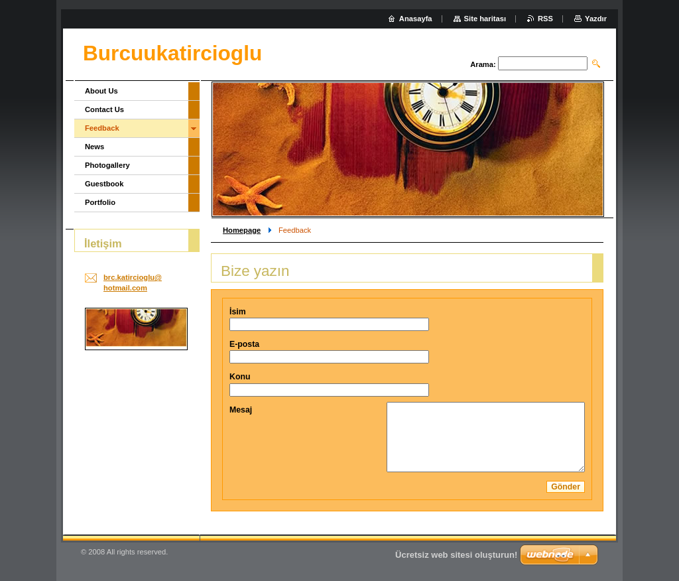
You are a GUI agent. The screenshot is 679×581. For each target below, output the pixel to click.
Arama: (483, 64)
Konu (239, 376)
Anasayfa (415, 19)
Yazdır (596, 19)
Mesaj (240, 410)
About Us (101, 91)
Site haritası (485, 19)
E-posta (244, 344)
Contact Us (104, 109)
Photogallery (107, 165)
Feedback (102, 128)
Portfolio (100, 202)
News (94, 147)
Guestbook (104, 184)
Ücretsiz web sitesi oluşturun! (456, 555)
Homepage (242, 230)
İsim (237, 311)
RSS (545, 19)
